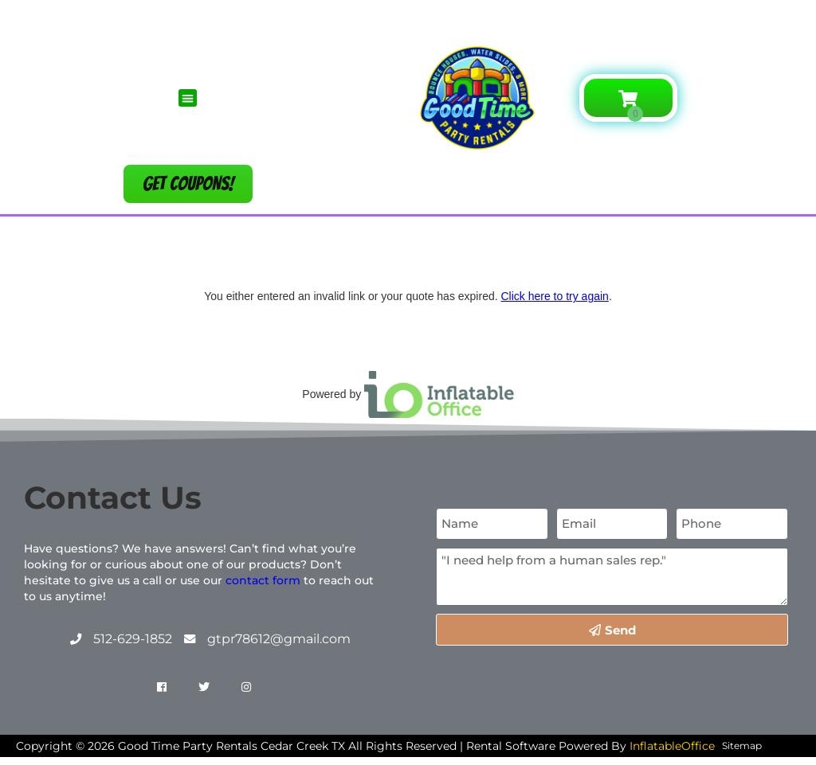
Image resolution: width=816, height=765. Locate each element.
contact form (263, 580)
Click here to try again (554, 296)
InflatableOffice (672, 746)
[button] (187, 98)
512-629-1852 (132, 638)
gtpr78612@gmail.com (279, 638)
